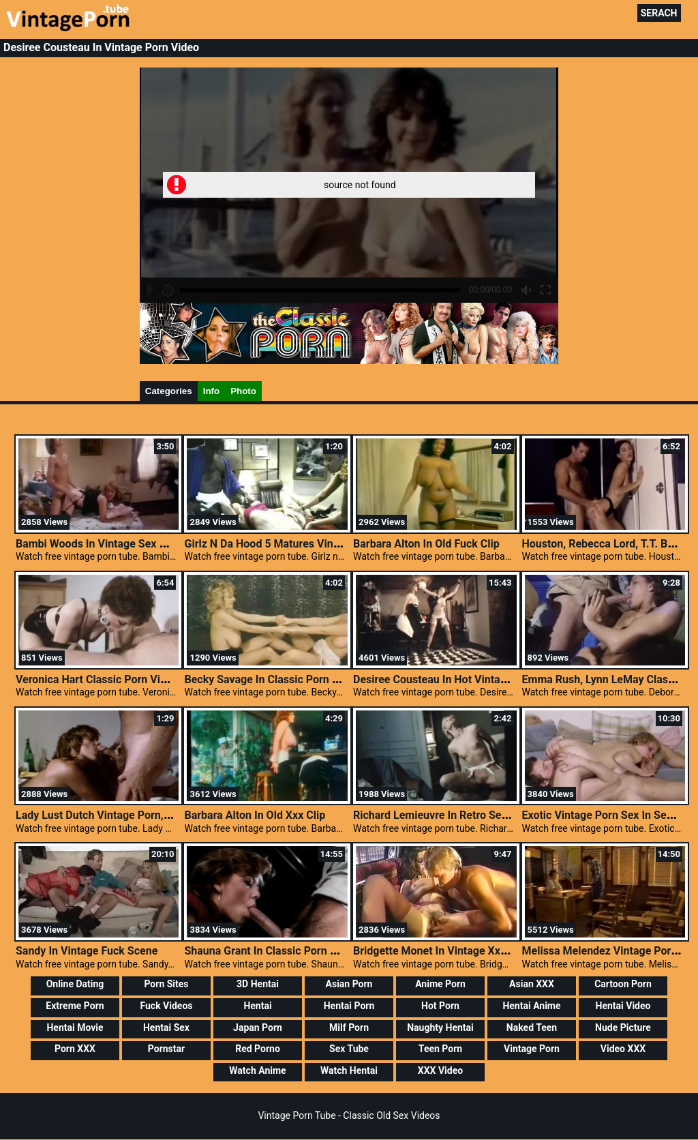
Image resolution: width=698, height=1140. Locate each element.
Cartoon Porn (623, 983)
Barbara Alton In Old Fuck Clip (426, 543)
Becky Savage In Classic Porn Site (267, 679)
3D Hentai (258, 983)
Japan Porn (257, 1027)
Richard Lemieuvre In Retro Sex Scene (446, 815)
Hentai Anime (531, 1005)
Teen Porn (440, 1048)
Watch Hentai (349, 1070)
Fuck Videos (166, 1005)
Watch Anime (257, 1070)
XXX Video (440, 1070)
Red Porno (257, 1048)
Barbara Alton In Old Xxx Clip (254, 815)
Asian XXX (531, 983)
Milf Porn (349, 1027)
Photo (243, 391)
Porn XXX (75, 1048)
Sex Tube (349, 1048)
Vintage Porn (532, 1048)
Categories (168, 391)
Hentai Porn (349, 1005)
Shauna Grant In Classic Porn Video (271, 950)
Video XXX (623, 1048)
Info (211, 391)
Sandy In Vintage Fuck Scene (86, 950)
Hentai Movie (74, 1027)
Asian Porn (349, 983)
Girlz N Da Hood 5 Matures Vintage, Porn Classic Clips (316, 543)
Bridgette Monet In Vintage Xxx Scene (445, 950)
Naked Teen (531, 1027)
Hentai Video (623, 1005)
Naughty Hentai (440, 1027)
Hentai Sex (166, 1027)
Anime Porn (440, 983)
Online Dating (75, 983)
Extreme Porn (75, 1005)
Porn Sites (166, 983)
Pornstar (166, 1048)
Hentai (257, 1005)
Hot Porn (440, 1005)
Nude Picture (623, 1027)
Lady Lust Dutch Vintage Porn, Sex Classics (122, 815)
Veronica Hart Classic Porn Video (97, 679)
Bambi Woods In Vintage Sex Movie (102, 543)
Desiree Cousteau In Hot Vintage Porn (445, 679)
